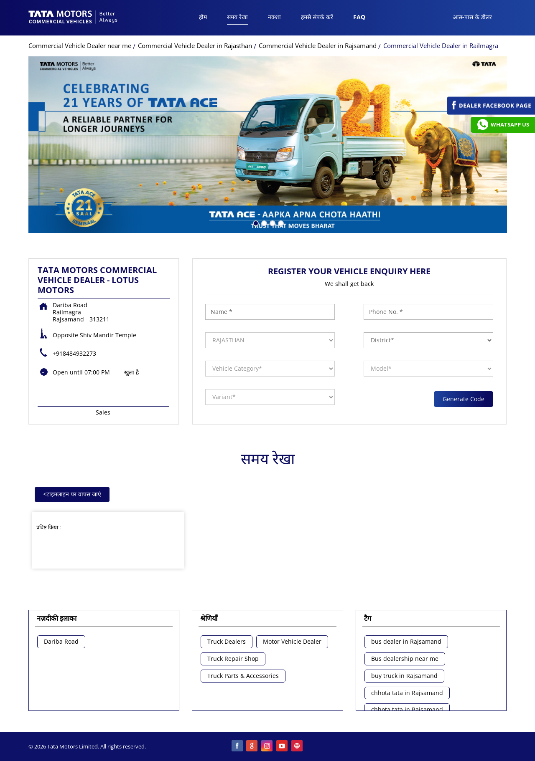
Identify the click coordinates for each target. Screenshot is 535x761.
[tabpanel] (267, 144)
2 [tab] (263, 222)
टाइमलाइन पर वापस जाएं (72, 494)
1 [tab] (255, 222)
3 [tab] (272, 222)
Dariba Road (61, 641)
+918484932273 (74, 353)
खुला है (131, 372)
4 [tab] (280, 222)
